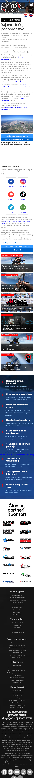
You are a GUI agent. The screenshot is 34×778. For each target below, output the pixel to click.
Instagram (17, 182)
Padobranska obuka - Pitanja (17, 635)
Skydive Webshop (17, 662)
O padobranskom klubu (17, 590)
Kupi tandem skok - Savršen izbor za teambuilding (17, 442)
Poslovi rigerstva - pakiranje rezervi (17, 660)
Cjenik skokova (17, 615)
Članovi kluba (17, 670)
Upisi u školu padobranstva (17, 642)
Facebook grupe (17, 678)
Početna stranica (17, 582)
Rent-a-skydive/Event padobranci (17, 657)
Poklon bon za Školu (17, 645)
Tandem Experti (17, 682)
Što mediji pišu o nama (17, 592)
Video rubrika (17, 597)
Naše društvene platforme (17, 692)
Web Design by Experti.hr (22, 774)
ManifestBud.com (17, 690)
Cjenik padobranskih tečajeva (17, 637)
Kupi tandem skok (17, 617)
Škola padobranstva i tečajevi (17, 587)
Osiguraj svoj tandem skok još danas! (17, 234)
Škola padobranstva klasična (17, 632)
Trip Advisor (27, 195)
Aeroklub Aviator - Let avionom (17, 687)
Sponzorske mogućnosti (17, 665)
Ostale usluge (17, 652)
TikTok (6, 195)
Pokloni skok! (17, 237)
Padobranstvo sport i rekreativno (17, 655)
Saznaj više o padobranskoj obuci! (17, 140)
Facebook (6, 182)
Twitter (17, 195)
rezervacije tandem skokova (12, 209)
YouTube (28, 182)
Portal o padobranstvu (17, 680)
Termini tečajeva (17, 640)
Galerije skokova (17, 599)
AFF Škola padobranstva (17, 630)
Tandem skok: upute (17, 610)
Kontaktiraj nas (17, 602)
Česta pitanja (17, 612)
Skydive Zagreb (17, 685)
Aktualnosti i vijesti (17, 594)
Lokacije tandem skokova (17, 622)
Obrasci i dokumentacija (17, 695)
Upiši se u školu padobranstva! (17, 136)
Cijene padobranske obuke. (17, 82)
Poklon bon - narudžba (17, 619)
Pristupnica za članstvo (17, 667)
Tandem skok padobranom (17, 585)
